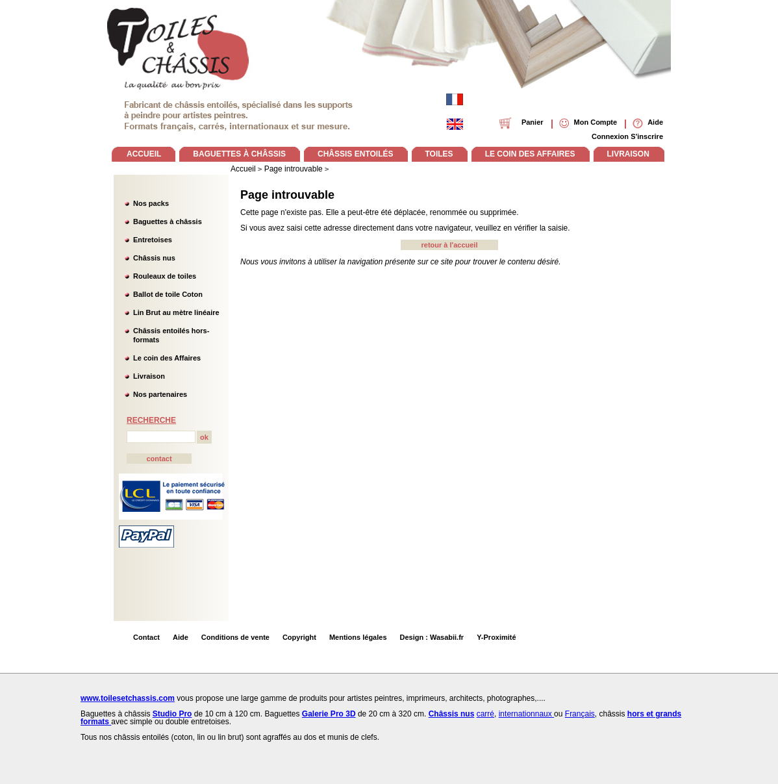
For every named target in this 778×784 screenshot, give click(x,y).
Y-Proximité (496, 637)
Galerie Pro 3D (329, 713)
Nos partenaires (160, 394)
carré (485, 713)
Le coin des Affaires (167, 358)
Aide (180, 637)
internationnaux (526, 713)
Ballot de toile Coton (168, 294)
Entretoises (152, 240)
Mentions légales (358, 637)
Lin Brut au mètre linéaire (176, 312)
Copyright (299, 637)
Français (580, 713)
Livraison (149, 376)
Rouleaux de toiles (164, 276)
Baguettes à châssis (167, 221)
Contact (146, 637)
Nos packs (151, 203)
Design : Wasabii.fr (432, 637)
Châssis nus (154, 258)
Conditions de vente (235, 637)
